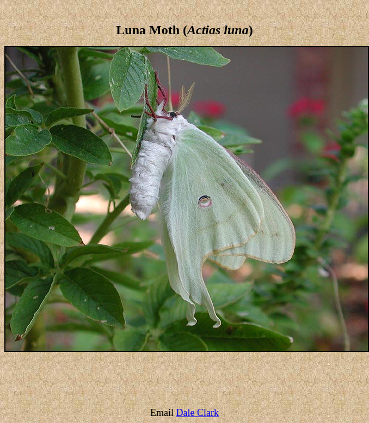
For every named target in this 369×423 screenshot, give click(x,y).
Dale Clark (197, 412)
